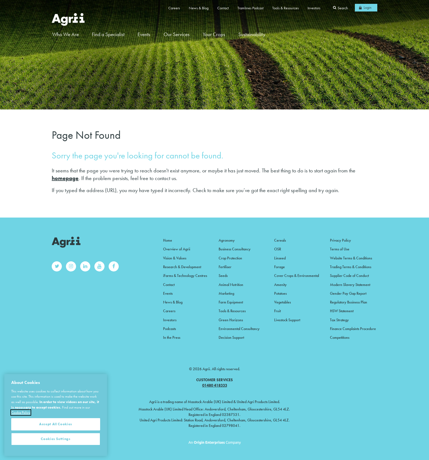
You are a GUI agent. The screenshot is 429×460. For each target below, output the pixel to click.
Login (368, 7)
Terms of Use (339, 249)
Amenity (280, 284)
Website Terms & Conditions (351, 258)
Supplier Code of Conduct (349, 275)
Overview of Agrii (176, 249)
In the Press (171, 337)
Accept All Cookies (55, 436)
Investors (314, 7)
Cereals (280, 240)
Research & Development (182, 266)
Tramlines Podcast (250, 7)
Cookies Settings (56, 451)
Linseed (280, 258)
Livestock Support (287, 319)
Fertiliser (225, 266)
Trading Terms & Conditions (350, 266)
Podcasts (169, 328)
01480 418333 (214, 385)
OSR (277, 249)
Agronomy (227, 240)
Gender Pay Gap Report (348, 293)
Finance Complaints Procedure (353, 328)
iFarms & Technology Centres (185, 275)
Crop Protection (230, 258)
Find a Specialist (108, 34)
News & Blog (198, 7)
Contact (223, 7)
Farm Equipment (231, 302)
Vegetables (282, 302)
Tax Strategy (339, 319)
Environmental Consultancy (239, 328)
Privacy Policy (340, 240)
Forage (279, 266)
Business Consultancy (235, 249)
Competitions (339, 337)
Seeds (223, 275)
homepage (65, 178)
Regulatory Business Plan (348, 302)
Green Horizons (231, 319)
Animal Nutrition (231, 284)
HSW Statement (341, 310)
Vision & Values (174, 258)
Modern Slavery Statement (350, 284)
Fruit (277, 310)
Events (144, 34)
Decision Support (231, 337)
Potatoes (280, 293)
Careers (174, 7)
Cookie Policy (20, 424)
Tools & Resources (285, 7)
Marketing (226, 293)
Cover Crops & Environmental (296, 275)
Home (167, 240)
